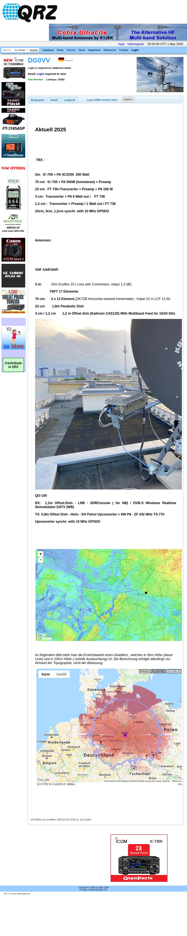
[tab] (37, 100)
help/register (135, 44)
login (122, 44)
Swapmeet (94, 50)
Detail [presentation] (54, 100)
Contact (123, 50)
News (60, 50)
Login (135, 50)
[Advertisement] (63, 858)
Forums (71, 50)
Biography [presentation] (37, 100)
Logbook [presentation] (69, 100)
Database (48, 50)
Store (82, 50)
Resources (110, 50)
